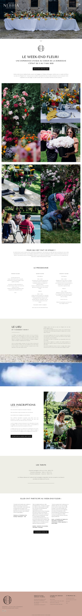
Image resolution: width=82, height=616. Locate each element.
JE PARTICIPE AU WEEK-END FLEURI (21, 436)
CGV (67, 603)
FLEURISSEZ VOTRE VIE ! (41, 532)
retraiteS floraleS (54, 602)
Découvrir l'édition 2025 (41, 68)
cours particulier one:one (56, 604)
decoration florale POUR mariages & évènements (40, 600)
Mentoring (52, 599)
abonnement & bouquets (39, 604)
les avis (68, 601)
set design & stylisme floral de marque (41, 603)
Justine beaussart (70, 598)
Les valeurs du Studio (71, 599)
